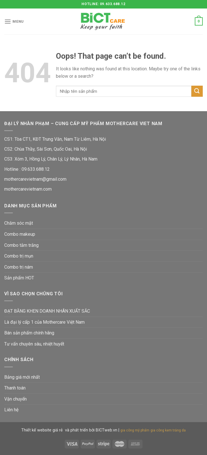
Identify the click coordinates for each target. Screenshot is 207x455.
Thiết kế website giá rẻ (42, 430)
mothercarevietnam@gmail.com (35, 179)
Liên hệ (11, 409)
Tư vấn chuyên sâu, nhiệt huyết (34, 344)
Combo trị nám (18, 267)
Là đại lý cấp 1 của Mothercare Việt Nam (44, 322)
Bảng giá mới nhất (22, 377)
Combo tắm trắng (21, 245)
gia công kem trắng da (168, 430)
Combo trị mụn (18, 256)
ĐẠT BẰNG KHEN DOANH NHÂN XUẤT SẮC (47, 311)
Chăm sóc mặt (18, 223)
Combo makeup (19, 234)
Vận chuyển (15, 399)
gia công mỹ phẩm (134, 430)
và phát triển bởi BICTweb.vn (91, 430)
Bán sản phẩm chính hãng (29, 333)
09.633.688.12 (35, 169)
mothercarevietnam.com (28, 189)
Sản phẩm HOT (19, 278)
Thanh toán (15, 388)
